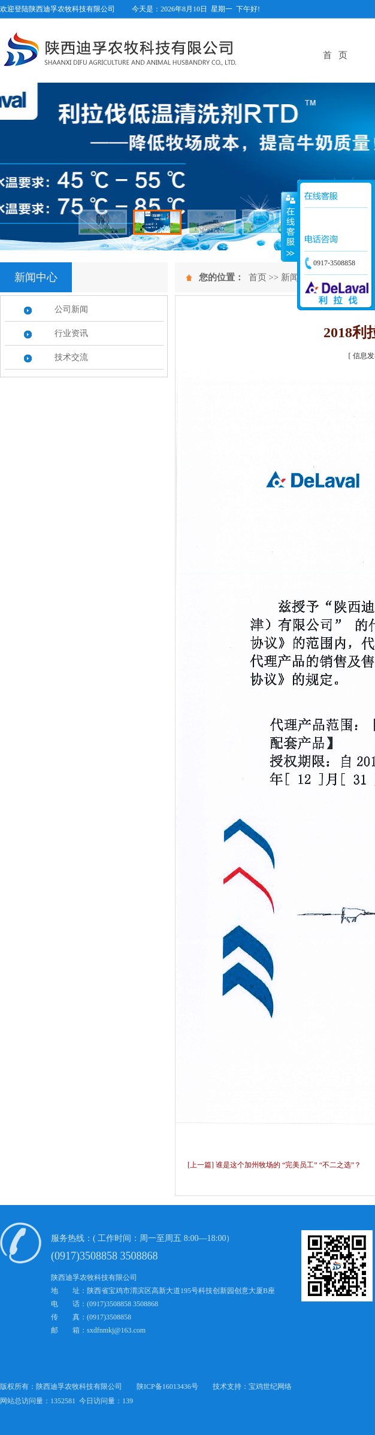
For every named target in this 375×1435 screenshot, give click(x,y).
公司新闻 (71, 309)
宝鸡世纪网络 (270, 1386)
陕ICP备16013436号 (167, 1386)
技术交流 (71, 357)
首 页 (335, 55)
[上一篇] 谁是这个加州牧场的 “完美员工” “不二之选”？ (274, 1165)
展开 (289, 227)
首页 (258, 277)
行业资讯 (71, 333)
